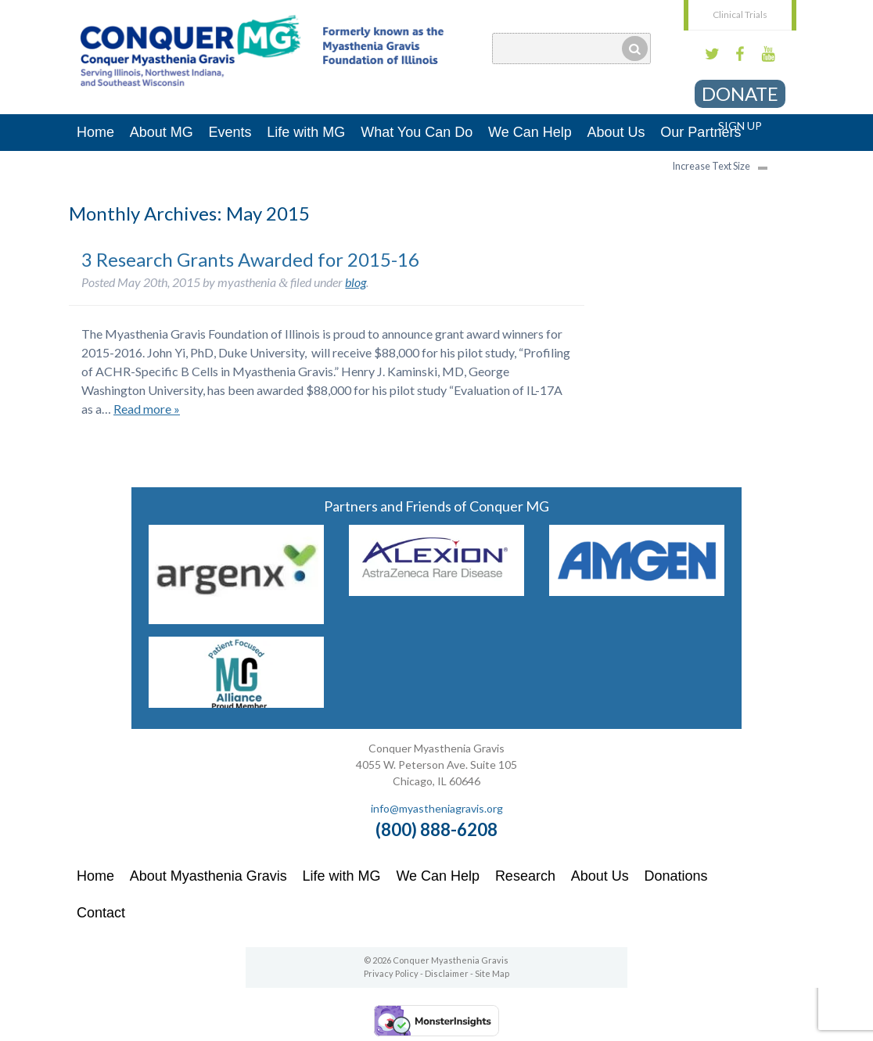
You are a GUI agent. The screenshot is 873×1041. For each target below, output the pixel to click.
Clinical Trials (740, 14)
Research (525, 876)
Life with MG (306, 132)
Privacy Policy (391, 973)
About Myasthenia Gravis (208, 876)
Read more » (146, 408)
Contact (101, 913)
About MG (161, 132)
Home (95, 132)
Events (230, 132)
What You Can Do (416, 132)
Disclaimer (447, 973)
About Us (616, 132)
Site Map (492, 973)
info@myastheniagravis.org (437, 808)
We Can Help (530, 132)
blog (355, 282)
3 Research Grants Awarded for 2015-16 (250, 259)
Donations (676, 876)
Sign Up (740, 125)
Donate (740, 93)
